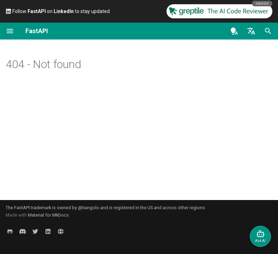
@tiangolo (88, 207)
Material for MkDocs (48, 215)
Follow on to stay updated (58, 11)
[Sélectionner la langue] (251, 31)
